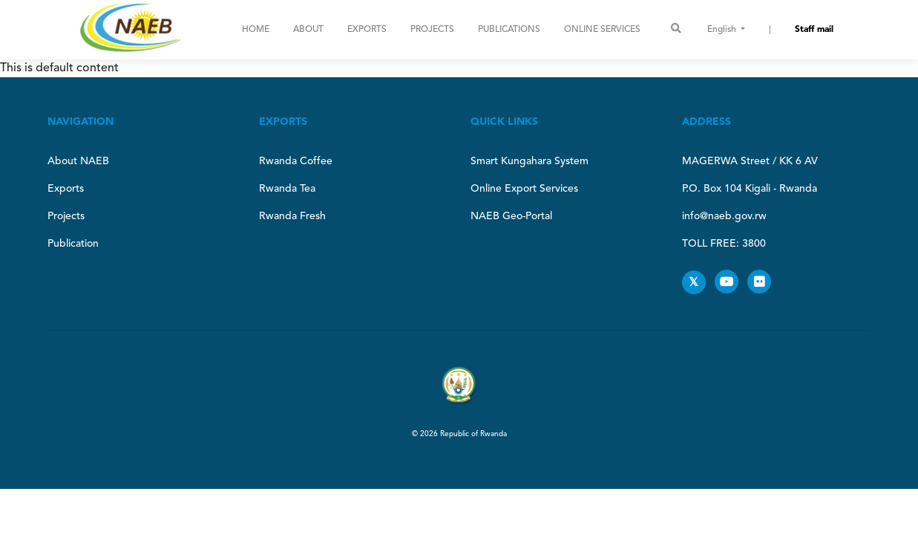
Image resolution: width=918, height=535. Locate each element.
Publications (509, 29)
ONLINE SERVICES (602, 29)
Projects (432, 29)
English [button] (722, 29)
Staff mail (814, 29)
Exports (367, 29)
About (308, 29)
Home (255, 29)
